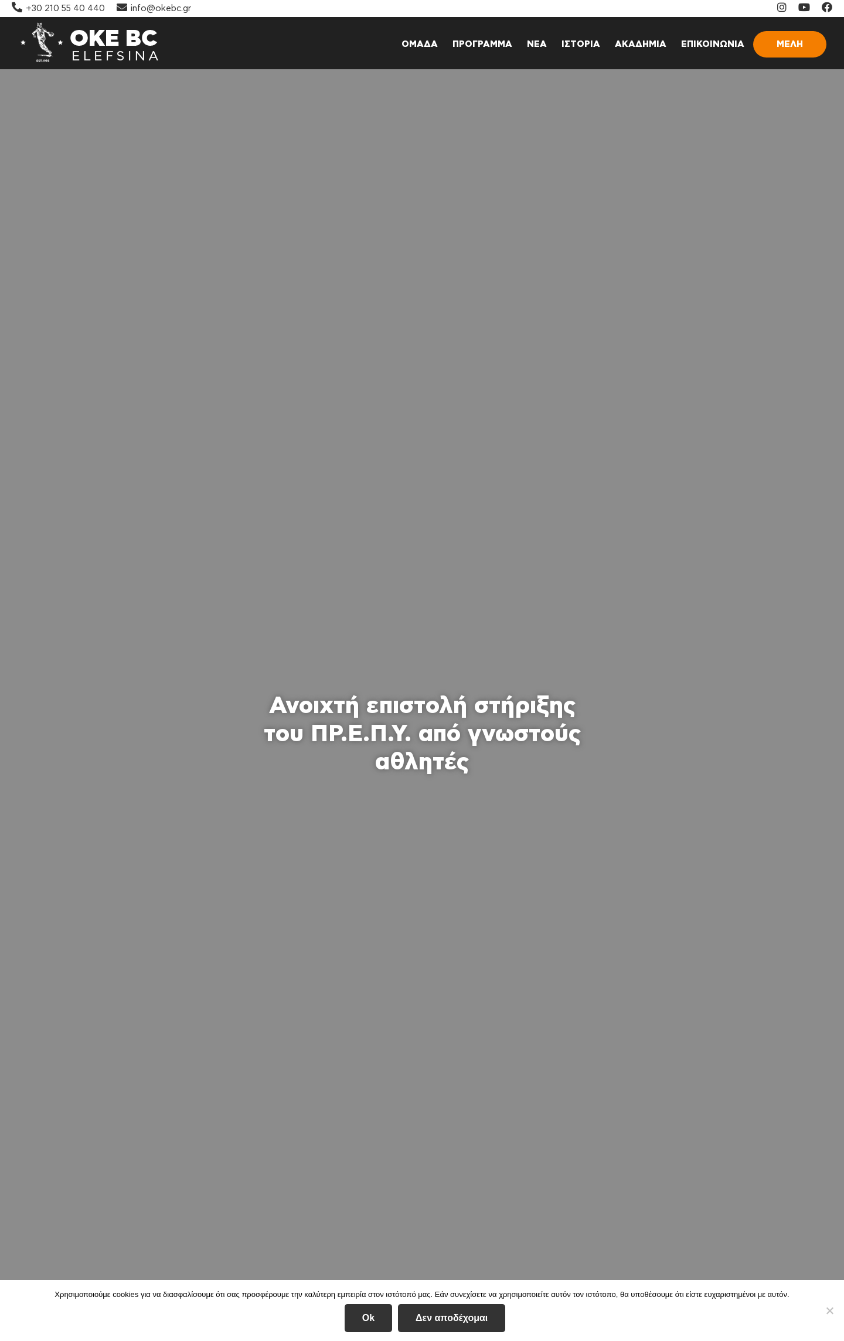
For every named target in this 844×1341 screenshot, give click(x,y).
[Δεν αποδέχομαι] (829, 1310)
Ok (368, 1318)
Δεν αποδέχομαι (452, 1318)
